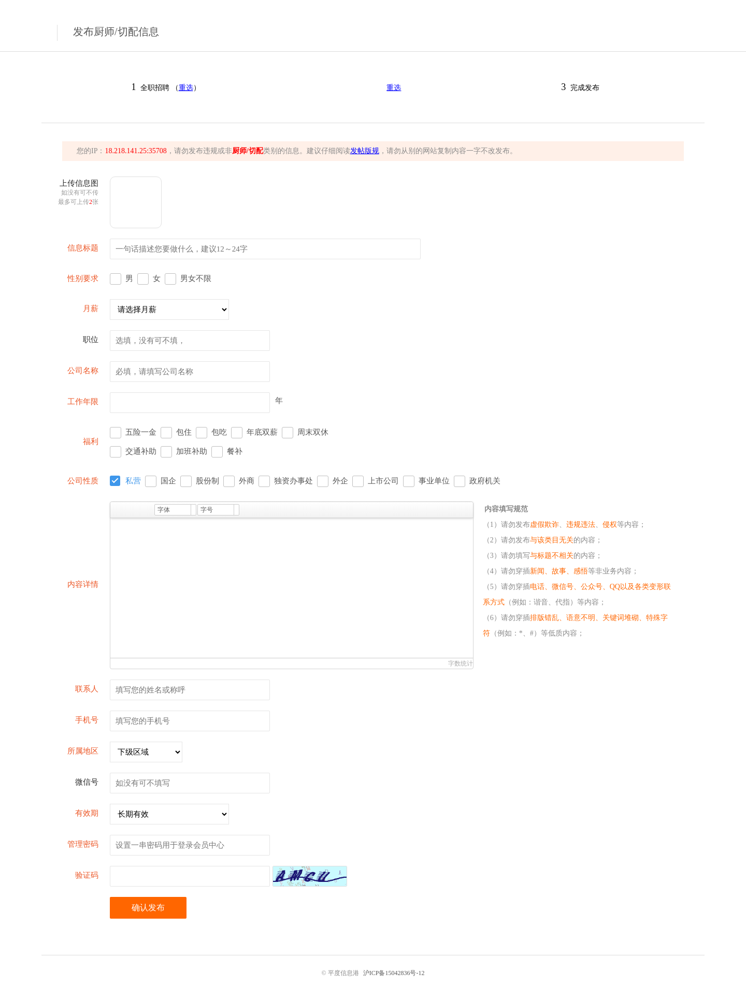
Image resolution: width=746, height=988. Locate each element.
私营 (133, 481)
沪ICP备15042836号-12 (394, 973)
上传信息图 (78, 192)
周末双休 (312, 432)
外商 (246, 481)
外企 (340, 481)
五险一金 (140, 432)
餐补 (234, 451)
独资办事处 (293, 481)
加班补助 (191, 451)
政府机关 (484, 481)
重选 (186, 88)
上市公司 (383, 481)
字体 (163, 509)
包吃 (219, 432)
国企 (168, 481)
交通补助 (140, 451)
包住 (184, 432)
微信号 (86, 782)
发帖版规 (364, 151)
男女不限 (195, 278)
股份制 (207, 481)
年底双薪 (262, 432)
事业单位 (434, 481)
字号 (206, 509)
